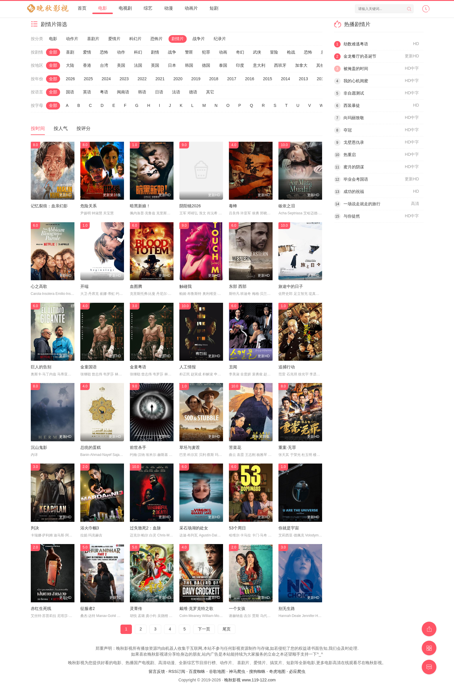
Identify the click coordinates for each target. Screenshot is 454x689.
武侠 (257, 52)
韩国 (189, 65)
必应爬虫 (297, 671)
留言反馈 (157, 671)
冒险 (274, 52)
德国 (206, 65)
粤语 (104, 92)
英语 (87, 92)
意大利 (259, 65)
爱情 (87, 52)
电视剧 (125, 8)
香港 (87, 65)
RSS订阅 (177, 671)
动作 (121, 52)
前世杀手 (138, 447)
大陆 (70, 65)
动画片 (191, 8)
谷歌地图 (217, 671)
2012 (321, 78)
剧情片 (177, 38)
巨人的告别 (41, 367)
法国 (138, 65)
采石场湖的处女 (193, 528)
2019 (195, 78)
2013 (303, 78)
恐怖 (104, 52)
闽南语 (123, 92)
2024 (106, 78)
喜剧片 (93, 38)
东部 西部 (237, 286)
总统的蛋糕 (90, 447)
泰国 (223, 65)
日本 (172, 65)
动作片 (72, 38)
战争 (172, 52)
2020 (177, 78)
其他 (320, 65)
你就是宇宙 (288, 528)
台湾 (104, 65)
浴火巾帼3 (89, 528)
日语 (159, 92)
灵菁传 (136, 608)
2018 (213, 78)
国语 (70, 92)
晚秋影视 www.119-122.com (250, 680)
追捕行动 (286, 367)
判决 (35, 528)
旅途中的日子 (290, 286)
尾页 (226, 629)
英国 (155, 65)
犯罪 (206, 52)
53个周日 (237, 528)
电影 (102, 8)
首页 (82, 8)
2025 (88, 78)
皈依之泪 (286, 206)
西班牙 (280, 65)
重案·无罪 (287, 447)
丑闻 (233, 367)
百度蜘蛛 (197, 671)
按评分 (83, 128)
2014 (285, 78)
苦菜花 (235, 447)
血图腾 (136, 286)
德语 (193, 92)
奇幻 (240, 52)
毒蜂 (233, 206)
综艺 (148, 8)
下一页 (204, 629)
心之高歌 (39, 286)
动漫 (168, 8)
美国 (121, 65)
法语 (176, 92)
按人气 (61, 128)
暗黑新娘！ (140, 206)
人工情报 (187, 367)
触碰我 (185, 286)
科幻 (138, 52)
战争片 (199, 38)
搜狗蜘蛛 (257, 671)
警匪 (189, 52)
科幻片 (135, 38)
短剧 (214, 8)
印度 (240, 65)
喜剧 (70, 52)
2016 (249, 78)
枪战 (291, 52)
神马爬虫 (237, 671)
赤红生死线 (41, 608)
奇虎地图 (277, 671)
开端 (84, 286)
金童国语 (88, 367)
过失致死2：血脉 (145, 528)
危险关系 (88, 206)
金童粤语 (138, 367)
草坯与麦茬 (189, 447)
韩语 (142, 92)
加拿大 (301, 65)
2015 (267, 78)
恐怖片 (156, 38)
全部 (53, 52)
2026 (70, 78)
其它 (210, 92)
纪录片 (220, 38)
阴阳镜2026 (190, 206)
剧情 (155, 52)
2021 (159, 78)
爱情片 (114, 38)
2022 (142, 78)
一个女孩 (237, 608)
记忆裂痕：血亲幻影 (49, 206)
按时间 (38, 128)
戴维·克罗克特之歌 (196, 608)
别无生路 (286, 608)
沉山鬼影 (39, 447)
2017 (231, 78)
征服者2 (87, 608)
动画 (223, 52)
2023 (124, 78)
